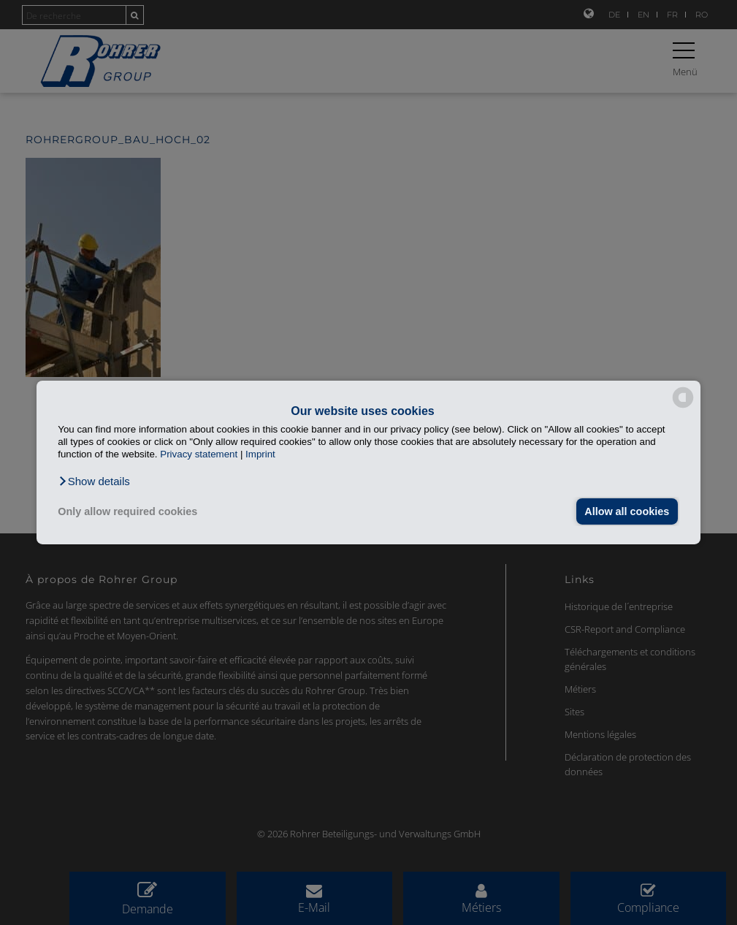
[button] (94, 481)
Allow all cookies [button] (626, 511)
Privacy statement (198, 454)
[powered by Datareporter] (683, 407)
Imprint (260, 454)
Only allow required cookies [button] (127, 511)
